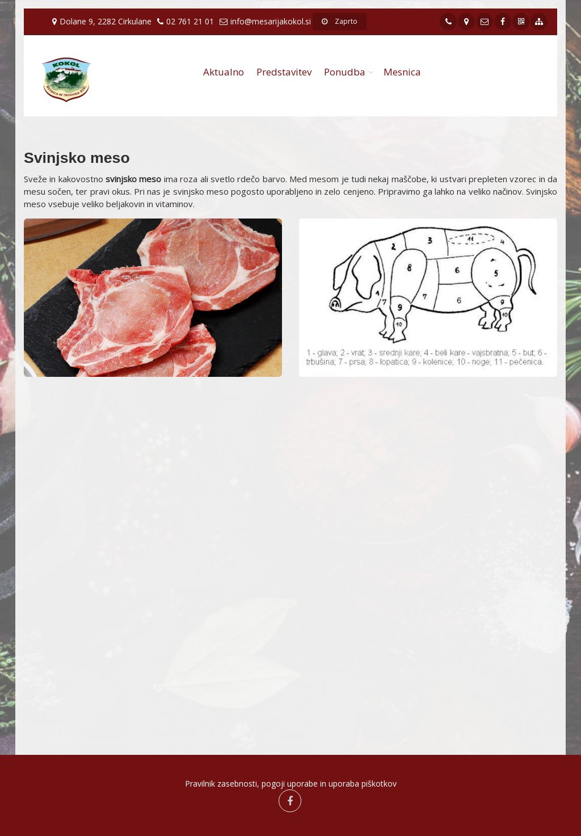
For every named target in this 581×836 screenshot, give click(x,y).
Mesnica (402, 71)
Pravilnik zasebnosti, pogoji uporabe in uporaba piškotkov (291, 783)
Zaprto (339, 21)
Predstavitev (283, 71)
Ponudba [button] (344, 71)
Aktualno (223, 71)
